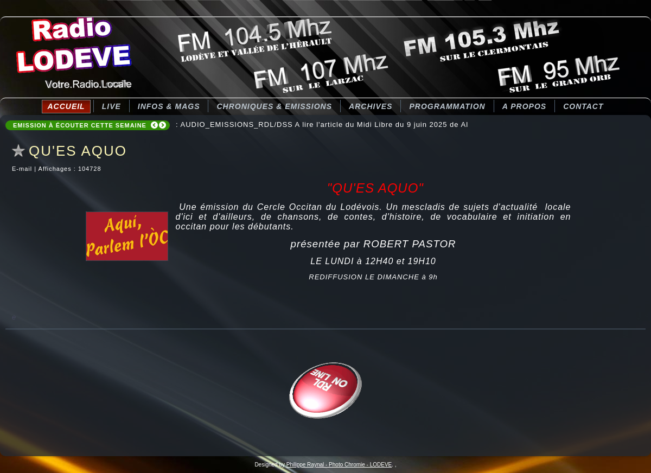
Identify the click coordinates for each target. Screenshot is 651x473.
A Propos (524, 106)
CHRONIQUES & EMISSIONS (274, 106)
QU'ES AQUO (78, 151)
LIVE (111, 106)
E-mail (23, 168)
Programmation (447, 106)
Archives (370, 106)
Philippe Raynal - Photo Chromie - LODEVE (339, 465)
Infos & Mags (169, 106)
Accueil (66, 106)
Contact (583, 106)
